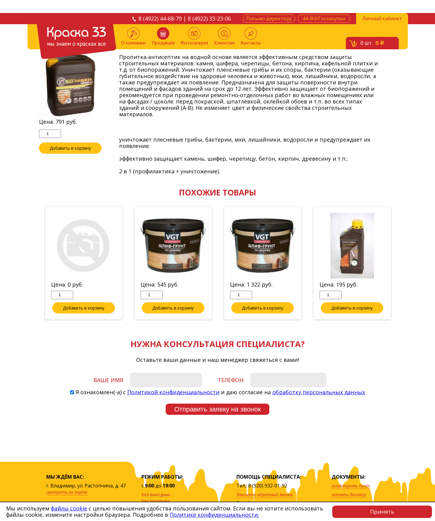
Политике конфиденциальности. (214, 514)
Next (401, 264)
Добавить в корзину (70, 148)
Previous (34, 264)
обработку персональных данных (318, 392)
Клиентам (224, 36)
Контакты (251, 36)
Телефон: (231, 380)
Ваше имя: (108, 380)
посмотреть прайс (351, 486)
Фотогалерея (194, 36)
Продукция (163, 36)
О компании (133, 36)
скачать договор (349, 494)
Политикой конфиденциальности (173, 392)
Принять (382, 511)
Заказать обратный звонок (264, 494)
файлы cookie (69, 508)
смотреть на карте (66, 492)
